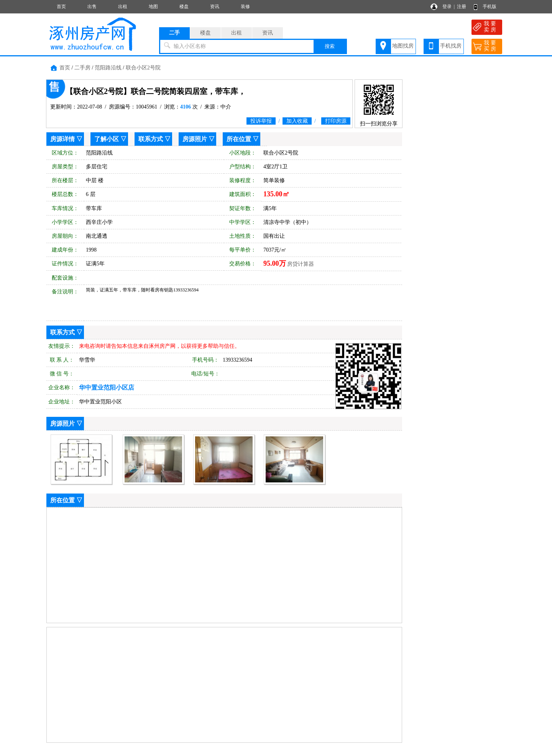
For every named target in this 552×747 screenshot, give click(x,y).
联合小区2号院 (143, 68)
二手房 (82, 68)
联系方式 (150, 139)
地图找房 (403, 46)
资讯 (214, 6)
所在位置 (239, 139)
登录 (447, 6)
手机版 (489, 6)
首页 (61, 6)
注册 (461, 6)
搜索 (330, 46)
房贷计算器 (300, 264)
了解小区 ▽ (110, 139)
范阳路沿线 (108, 68)
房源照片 (194, 139)
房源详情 (62, 139)
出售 (92, 6)
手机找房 (451, 46)
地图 (153, 6)
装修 (245, 6)
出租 (122, 6)
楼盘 (184, 6)
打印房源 (336, 121)
